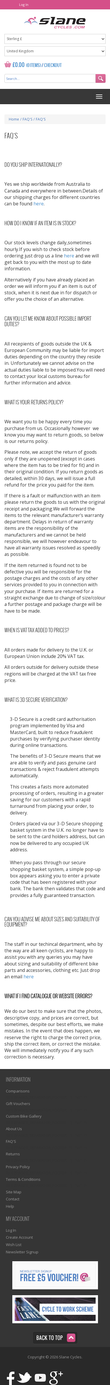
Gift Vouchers (18, 1103)
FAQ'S (11, 1141)
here (38, 203)
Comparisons (18, 1091)
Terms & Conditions (23, 1179)
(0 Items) (33, 65)
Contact (12, 1199)
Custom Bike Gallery (24, 1116)
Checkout (53, 65)
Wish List (13, 1244)
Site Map (13, 1192)
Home (14, 119)
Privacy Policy (18, 1166)
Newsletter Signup (22, 1252)
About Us (14, 1128)
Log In (23, 4)
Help (10, 1206)
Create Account (19, 1237)
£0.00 (19, 65)
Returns (13, 1154)
